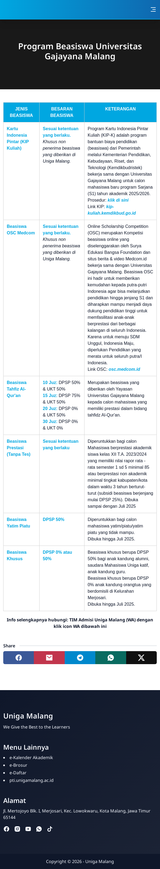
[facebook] (6, 828)
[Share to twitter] (141, 657)
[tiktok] (50, 828)
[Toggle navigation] (153, 9)
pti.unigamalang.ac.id (31, 780)
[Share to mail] (49, 657)
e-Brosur (18, 765)
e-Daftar (18, 773)
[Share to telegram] (80, 657)
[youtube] (28, 828)
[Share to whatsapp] (110, 657)
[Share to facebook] (18, 657)
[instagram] (17, 828)
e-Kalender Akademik (31, 757)
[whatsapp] (39, 828)
